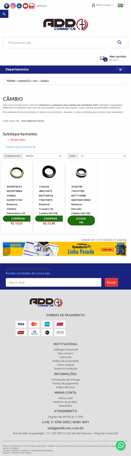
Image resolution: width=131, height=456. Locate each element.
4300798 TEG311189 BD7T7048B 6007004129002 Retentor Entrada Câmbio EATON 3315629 (81, 202)
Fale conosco (65, 353)
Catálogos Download (65, 349)
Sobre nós (65, 357)
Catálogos (38, 5)
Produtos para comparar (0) (20, 147)
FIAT (35, 81)
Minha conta (65, 398)
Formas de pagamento (65, 383)
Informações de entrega (66, 379)
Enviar (111, 282)
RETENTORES (17, 140)
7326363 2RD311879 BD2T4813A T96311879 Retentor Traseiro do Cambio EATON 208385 (48, 202)
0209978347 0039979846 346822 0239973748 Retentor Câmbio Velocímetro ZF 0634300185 (16, 202)
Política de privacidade (65, 361)
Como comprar (65, 364)
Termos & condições (65, 368)
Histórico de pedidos (65, 401)
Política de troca (65, 387)
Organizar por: (13, 156)
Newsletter (65, 405)
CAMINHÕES (24, 81)
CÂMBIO (44, 81)
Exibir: (73, 156)
